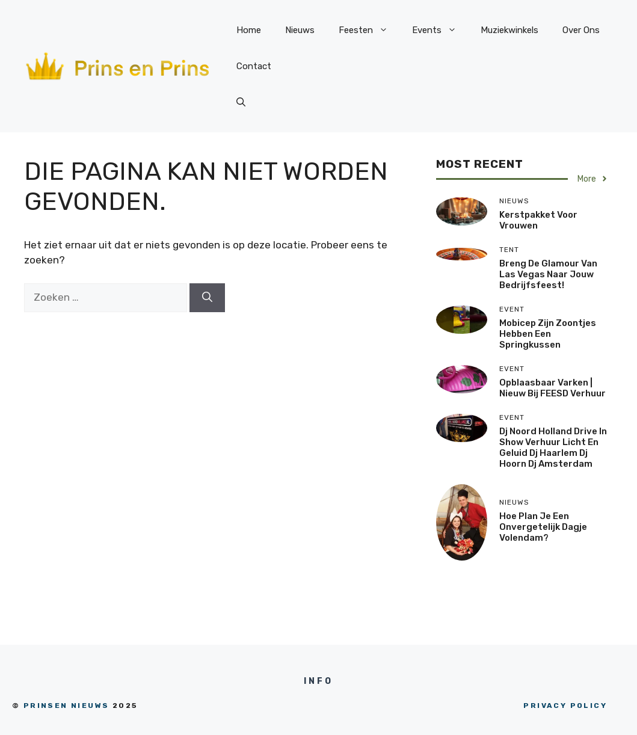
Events (440, 30)
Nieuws (300, 30)
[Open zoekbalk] (240, 102)
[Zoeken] (207, 297)
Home (248, 30)
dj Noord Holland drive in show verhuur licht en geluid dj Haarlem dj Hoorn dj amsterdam (553, 447)
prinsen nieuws (66, 705)
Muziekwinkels (509, 30)
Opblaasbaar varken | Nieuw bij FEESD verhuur (552, 388)
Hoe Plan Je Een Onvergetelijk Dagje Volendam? (543, 527)
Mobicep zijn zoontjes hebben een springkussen (547, 334)
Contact (253, 66)
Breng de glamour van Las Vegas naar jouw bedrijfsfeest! (548, 274)
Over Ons (581, 30)
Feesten (369, 30)
